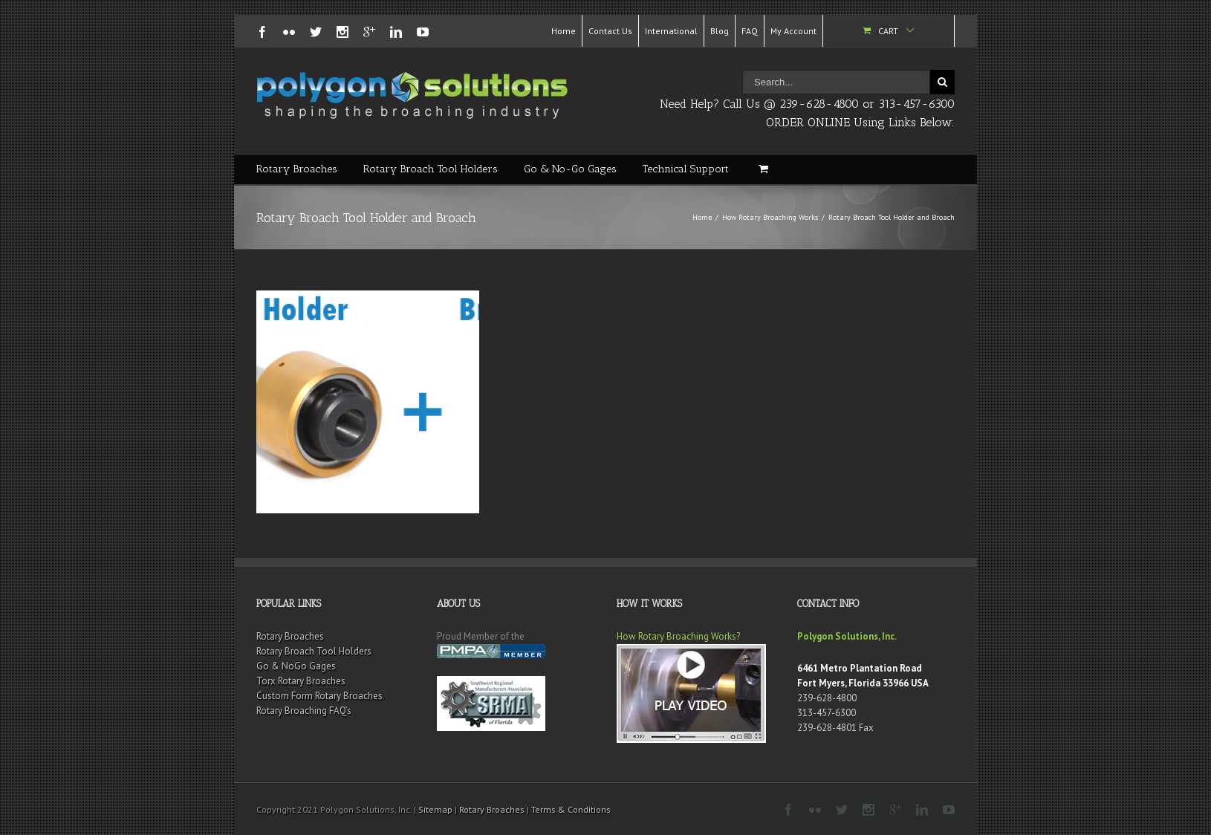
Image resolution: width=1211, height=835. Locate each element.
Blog (719, 30)
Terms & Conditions (571, 809)
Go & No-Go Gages (570, 169)
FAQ (749, 30)
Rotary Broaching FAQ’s (303, 710)
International (671, 30)
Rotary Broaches (296, 169)
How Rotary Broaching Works (770, 217)
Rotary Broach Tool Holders (430, 169)
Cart (888, 30)
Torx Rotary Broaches (300, 681)
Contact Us (610, 30)
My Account (793, 30)
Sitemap (435, 809)
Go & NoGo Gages (296, 666)
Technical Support (686, 169)
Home (563, 30)
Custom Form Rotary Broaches (319, 695)
